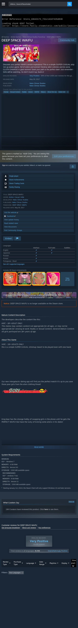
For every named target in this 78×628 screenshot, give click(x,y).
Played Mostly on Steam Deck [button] (12, 581)
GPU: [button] (57, 581)
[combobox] (38, 4)
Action (11, 199)
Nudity (24, 93)
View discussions (10, 228)
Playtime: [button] (62, 578)
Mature (43, 93)
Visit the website (11, 214)
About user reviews (29, 529)
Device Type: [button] (6, 585)
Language (30, 568)
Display (64, 568)
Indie (22, 199)
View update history (11, 221)
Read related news (11, 225)
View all (71, 503)
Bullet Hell (62, 93)
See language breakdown (11, 529)
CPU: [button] (48, 581)
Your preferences (44, 529)
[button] (10, 577)
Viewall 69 (67, 281)
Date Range (41, 568)
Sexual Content (15, 93)
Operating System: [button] (34, 581)
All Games (5, 38)
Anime (30, 93)
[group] (39, 581)
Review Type (5, 568)
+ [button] (67, 93)
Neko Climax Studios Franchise (34, 38)
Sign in (4, 167)
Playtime (53, 568)
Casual (17, 199)
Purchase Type (17, 568)
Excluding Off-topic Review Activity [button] (41, 578)
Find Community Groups (13, 232)
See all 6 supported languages (13, 266)
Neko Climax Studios (38, 85)
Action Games (16, 38)
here (46, 511)
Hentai (6, 93)
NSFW (37, 93)
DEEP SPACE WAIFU (19, 207)
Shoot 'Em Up (52, 93)
